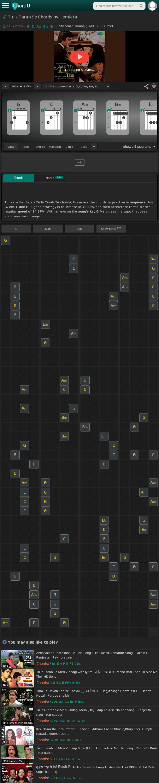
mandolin (55, 146)
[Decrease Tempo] (5, 86)
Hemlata (68, 16)
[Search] (141, 6)
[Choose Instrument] (94, 146)
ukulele (40, 146)
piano (26, 146)
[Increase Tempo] (37, 86)
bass (84, 146)
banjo (69, 146)
